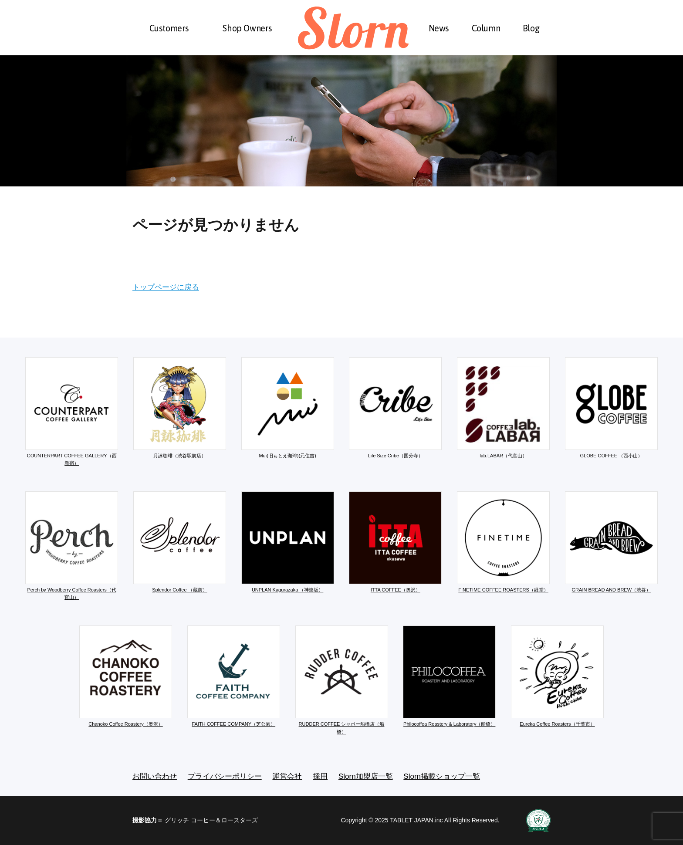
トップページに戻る (165, 287)
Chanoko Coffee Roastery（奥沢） (125, 676)
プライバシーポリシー (225, 776)
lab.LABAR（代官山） (503, 407)
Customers (169, 28)
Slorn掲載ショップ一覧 (441, 776)
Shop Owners (247, 28)
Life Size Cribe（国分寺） (395, 407)
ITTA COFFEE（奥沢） (395, 541)
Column (486, 28)
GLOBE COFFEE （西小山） (611, 407)
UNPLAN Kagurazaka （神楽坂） (287, 541)
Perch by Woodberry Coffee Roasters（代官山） (71, 545)
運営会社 (287, 776)
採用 (320, 776)
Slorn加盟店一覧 (365, 776)
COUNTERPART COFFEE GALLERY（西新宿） (71, 411)
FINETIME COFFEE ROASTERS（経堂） (503, 541)
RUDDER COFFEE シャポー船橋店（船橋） (341, 679)
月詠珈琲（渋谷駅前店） (179, 407)
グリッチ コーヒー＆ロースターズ (211, 820)
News (439, 28)
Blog (531, 28)
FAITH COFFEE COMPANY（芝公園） (233, 676)
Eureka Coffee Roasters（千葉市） (557, 676)
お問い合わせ (154, 776)
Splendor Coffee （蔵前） (179, 541)
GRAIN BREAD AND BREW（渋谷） (611, 541)
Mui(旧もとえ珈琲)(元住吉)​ (287, 407)
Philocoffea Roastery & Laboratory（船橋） (449, 676)
